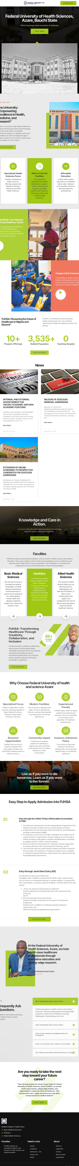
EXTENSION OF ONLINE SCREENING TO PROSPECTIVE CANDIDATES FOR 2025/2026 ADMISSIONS (18, 471)
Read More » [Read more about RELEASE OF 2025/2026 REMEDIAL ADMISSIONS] (48, 422)
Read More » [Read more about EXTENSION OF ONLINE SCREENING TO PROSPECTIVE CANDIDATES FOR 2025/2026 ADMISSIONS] (7, 493)
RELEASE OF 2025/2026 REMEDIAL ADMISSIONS (56, 400)
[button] (4, 3)
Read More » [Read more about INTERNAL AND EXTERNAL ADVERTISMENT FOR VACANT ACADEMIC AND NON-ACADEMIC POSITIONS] (7, 425)
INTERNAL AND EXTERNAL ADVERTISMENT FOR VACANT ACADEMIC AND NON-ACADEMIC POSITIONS (18, 403)
